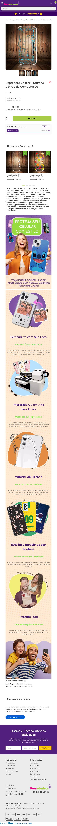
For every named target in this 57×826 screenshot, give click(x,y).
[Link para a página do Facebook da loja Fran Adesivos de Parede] (37, 792)
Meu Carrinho (34, 771)
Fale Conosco (35, 774)
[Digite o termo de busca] (25, 8)
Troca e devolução (12, 771)
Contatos (33, 777)
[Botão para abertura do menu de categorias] (2, 3)
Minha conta (34, 766)
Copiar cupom (12, 130)
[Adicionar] (6, 117)
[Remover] (6, 120)
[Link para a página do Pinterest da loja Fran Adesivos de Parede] (48, 792)
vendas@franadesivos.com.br (16, 791)
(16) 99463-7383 (11, 788)
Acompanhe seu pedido (38, 780)
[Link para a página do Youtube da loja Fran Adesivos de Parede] (41, 792)
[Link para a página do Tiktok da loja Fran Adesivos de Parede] (44, 792)
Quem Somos (10, 763)
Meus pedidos (10, 768)
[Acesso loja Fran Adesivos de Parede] (51, 3)
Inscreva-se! (45, 748)
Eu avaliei (9, 774)
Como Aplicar (10, 766)
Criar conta (34, 763)
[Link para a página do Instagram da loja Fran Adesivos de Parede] (34, 792)
